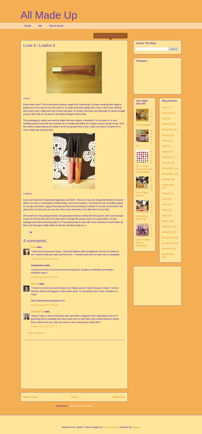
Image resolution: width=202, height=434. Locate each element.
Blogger (136, 427)
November (167, 173)
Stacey (34, 283)
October (166, 179)
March (165, 151)
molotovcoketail (110, 427)
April (164, 118)
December (167, 129)
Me (40, 25)
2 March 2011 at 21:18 (42, 326)
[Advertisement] (74, 364)
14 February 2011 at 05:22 (44, 305)
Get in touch (56, 25)
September (168, 184)
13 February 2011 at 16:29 (44, 259)
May (164, 209)
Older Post (118, 397)
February (167, 113)
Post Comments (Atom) (81, 406)
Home (27, 25)
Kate (33, 247)
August (166, 135)
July (164, 199)
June (164, 107)
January (166, 162)
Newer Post (30, 397)
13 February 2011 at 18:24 (44, 277)
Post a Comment (36, 333)
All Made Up (48, 15)
